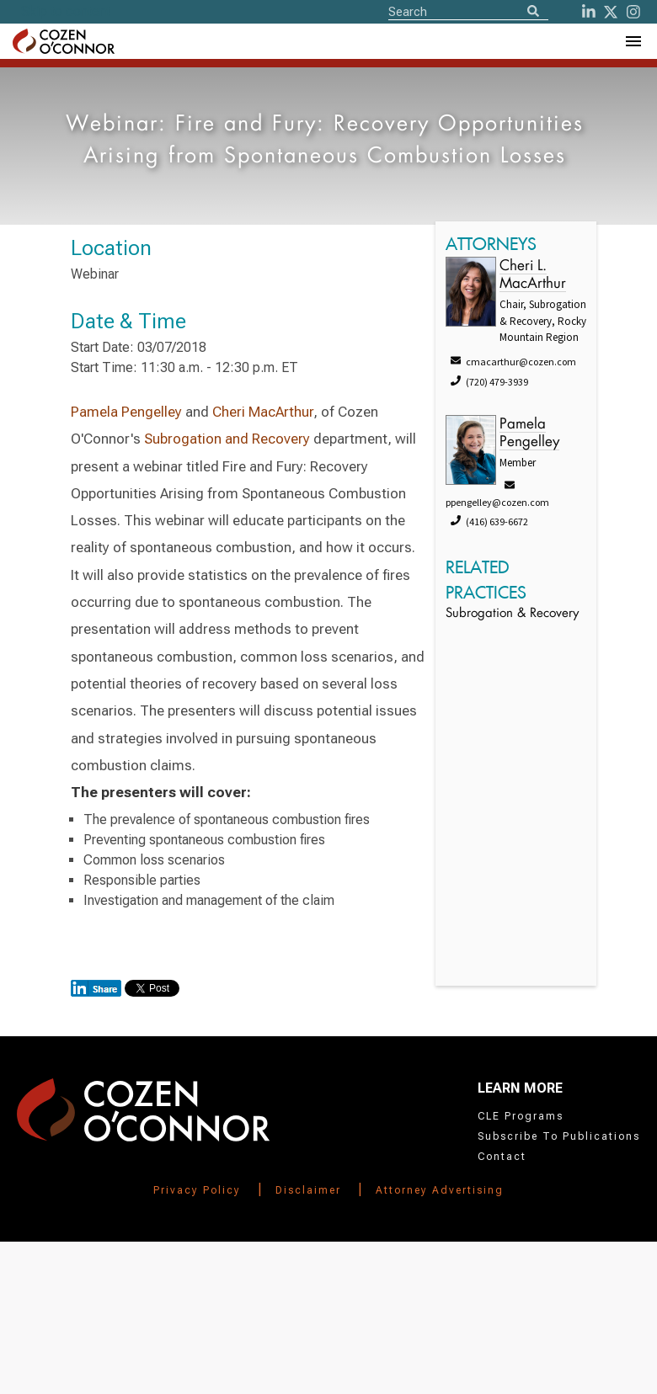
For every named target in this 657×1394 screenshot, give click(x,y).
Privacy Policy (197, 1190)
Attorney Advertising (440, 1190)
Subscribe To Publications (559, 1136)
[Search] (533, 12)
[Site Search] (468, 11)
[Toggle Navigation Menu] (632, 41)
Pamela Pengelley (126, 411)
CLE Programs (521, 1116)
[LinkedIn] (589, 11)
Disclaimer (308, 1190)
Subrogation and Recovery (227, 438)
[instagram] (633, 11)
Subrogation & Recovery (512, 614)
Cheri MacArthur (262, 411)
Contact (502, 1157)
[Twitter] (610, 11)
